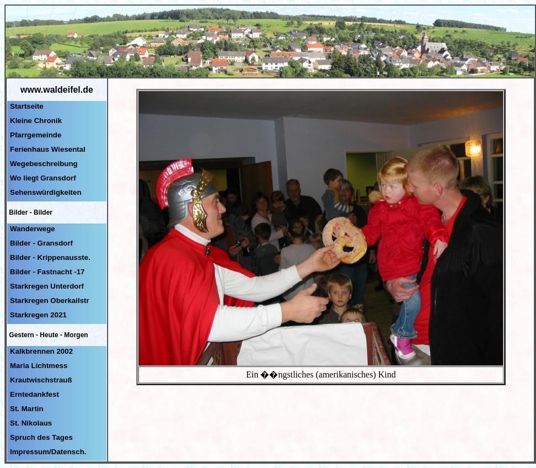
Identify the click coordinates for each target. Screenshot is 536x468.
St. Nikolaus (31, 423)
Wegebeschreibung (44, 163)
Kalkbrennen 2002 (41, 351)
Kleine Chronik (36, 120)
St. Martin (27, 409)
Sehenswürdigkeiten (46, 192)
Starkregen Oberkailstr (49, 300)
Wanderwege (32, 229)
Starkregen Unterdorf (47, 286)
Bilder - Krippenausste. (50, 257)
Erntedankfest (34, 394)
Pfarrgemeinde (35, 135)
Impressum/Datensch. (48, 452)
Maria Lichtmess (38, 365)
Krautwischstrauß (41, 380)
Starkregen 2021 (38, 315)
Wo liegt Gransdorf (43, 178)
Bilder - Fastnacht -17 (47, 272)
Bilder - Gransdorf (41, 243)
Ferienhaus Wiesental (47, 149)
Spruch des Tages (41, 437)
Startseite (27, 106)
